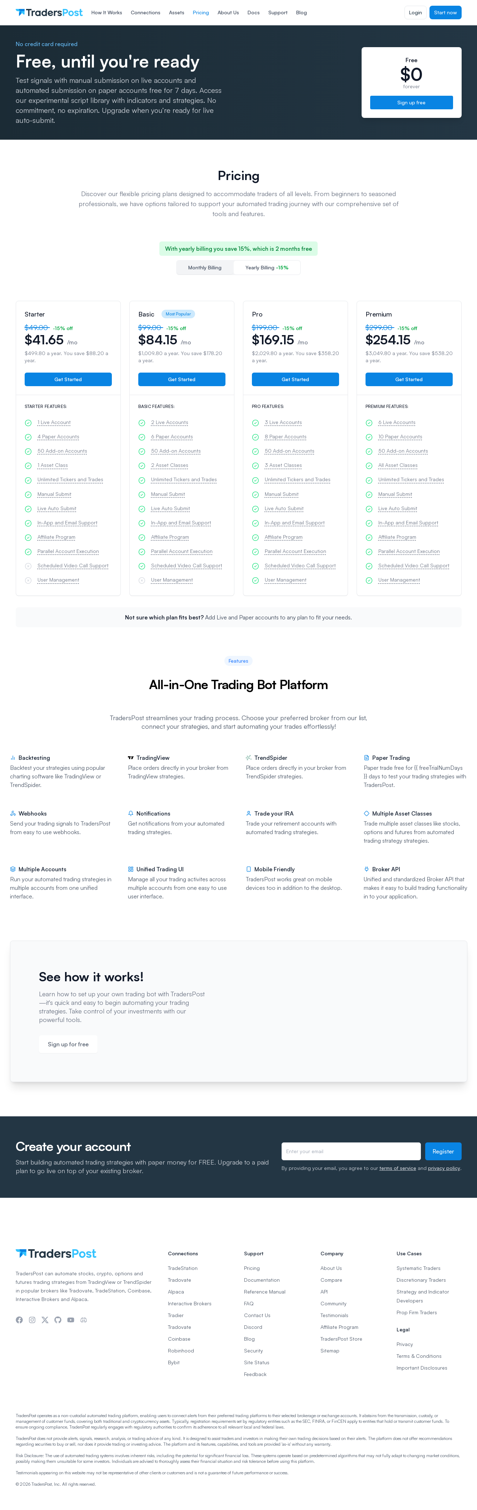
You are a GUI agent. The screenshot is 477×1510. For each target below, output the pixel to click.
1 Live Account (54, 422)
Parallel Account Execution (68, 551)
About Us (228, 12)
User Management (58, 580)
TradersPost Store (341, 1339)
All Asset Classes (398, 465)
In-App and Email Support (68, 522)
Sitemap (330, 1350)
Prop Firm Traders (417, 1312)
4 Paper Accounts (58, 436)
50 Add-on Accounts (62, 451)
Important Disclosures (422, 1368)
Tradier (176, 1315)
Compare (331, 1280)
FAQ (249, 1303)
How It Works (106, 12)
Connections (145, 12)
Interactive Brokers (190, 1303)
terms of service (397, 1168)
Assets (176, 12)
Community (334, 1303)
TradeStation (183, 1268)
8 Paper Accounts (286, 436)
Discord (253, 1327)
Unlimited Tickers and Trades (70, 479)
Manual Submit (54, 494)
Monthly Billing (205, 267)
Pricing (201, 12)
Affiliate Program (56, 537)
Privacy (405, 1344)
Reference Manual (264, 1292)
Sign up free (411, 102)
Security (253, 1350)
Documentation (262, 1280)
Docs (254, 12)
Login (415, 12)
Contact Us (257, 1315)
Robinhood (181, 1350)
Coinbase (179, 1339)
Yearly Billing (266, 267)
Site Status (256, 1362)
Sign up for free (68, 1044)
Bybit (174, 1362)
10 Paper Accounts (400, 436)
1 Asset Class (53, 465)
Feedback (255, 1374)
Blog (301, 12)
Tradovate (179, 1280)
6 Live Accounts (397, 422)
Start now (445, 12)
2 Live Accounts (169, 422)
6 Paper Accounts (172, 436)
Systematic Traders (419, 1268)
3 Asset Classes (283, 465)
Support (278, 12)
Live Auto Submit (57, 508)
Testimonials (334, 1315)
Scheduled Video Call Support (73, 565)
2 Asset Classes (169, 465)
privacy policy (444, 1168)
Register (443, 1151)
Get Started (68, 379)
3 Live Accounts (283, 422)
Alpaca (176, 1292)
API (324, 1292)
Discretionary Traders (421, 1280)
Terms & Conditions (419, 1356)
